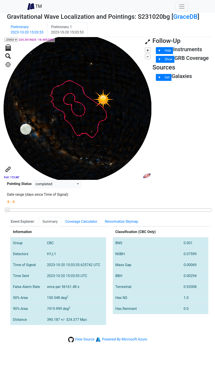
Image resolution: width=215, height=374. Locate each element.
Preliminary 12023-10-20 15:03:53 (67, 29)
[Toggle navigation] (181, 6)
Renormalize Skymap (121, 221)
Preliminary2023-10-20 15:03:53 (27, 29)
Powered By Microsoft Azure (124, 339)
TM (34, 6)
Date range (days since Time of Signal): (38, 194)
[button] (57, 184)
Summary (50, 221)
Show (169, 59)
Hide (168, 50)
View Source (84, 339)
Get (167, 77)
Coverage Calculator (81, 221)
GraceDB (185, 16)
